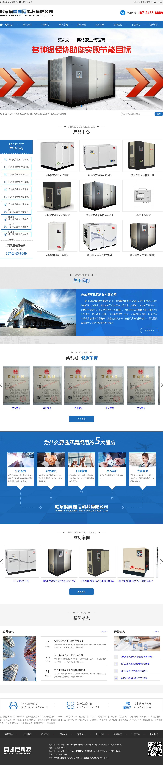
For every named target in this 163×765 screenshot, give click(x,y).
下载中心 (135, 24)
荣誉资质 (81, 24)
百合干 (59, 717)
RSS (154, 2)
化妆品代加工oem (58, 720)
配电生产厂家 (103, 717)
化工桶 (93, 717)
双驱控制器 (83, 720)
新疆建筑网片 (40, 723)
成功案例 (63, 24)
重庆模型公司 (49, 717)
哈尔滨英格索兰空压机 (18, 159)
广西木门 (94, 720)
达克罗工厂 (123, 717)
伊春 (60, 755)
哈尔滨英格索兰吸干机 (18, 197)
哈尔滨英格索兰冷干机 (18, 189)
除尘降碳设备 (26, 723)
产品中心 (45, 24)
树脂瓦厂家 (84, 717)
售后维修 (99, 24)
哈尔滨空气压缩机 (41, 114)
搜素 (159, 114)
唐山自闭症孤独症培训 (26, 720)
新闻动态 (117, 24)
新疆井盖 (103, 720)
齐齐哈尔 (103, 751)
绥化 (55, 755)
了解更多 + (149, 330)
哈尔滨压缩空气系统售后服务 (18, 235)
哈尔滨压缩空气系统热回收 (18, 205)
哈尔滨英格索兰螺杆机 (18, 167)
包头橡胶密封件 (12, 723)
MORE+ (104, 632)
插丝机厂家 (72, 720)
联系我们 (154, 24)
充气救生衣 (144, 717)
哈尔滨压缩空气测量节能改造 (18, 212)
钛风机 (114, 717)
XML (160, 2)
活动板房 (113, 720)
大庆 (50, 755)
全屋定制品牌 (135, 720)
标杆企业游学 (43, 720)
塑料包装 (51, 723)
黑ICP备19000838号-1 (57, 751)
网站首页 (9, 24)
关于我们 (27, 24)
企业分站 (136, 2)
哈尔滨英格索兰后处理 (18, 174)
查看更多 (81, 419)
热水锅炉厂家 (9, 720)
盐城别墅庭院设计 (33, 717)
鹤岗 (65, 755)
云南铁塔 (20, 717)
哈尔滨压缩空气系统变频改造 (18, 220)
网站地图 (146, 2)
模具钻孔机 (148, 720)
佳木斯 (118, 751)
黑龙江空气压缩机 (58, 114)
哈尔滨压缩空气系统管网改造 (18, 227)
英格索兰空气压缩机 (24, 114)
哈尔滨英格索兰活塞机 (18, 182)
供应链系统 (123, 720)
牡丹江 (111, 751)
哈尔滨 (96, 751)
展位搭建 (134, 717)
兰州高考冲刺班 (70, 717)
